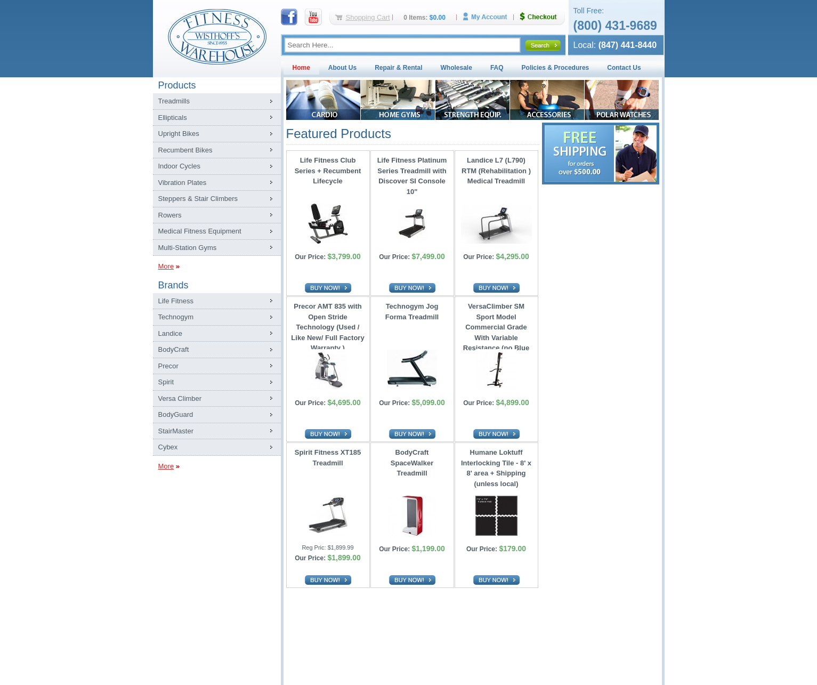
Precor (168, 366)
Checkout (543, 17)
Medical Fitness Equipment (199, 231)
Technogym (175, 317)
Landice (170, 333)
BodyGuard (175, 414)
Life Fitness (175, 301)
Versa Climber (180, 398)
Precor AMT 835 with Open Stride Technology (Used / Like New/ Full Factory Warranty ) (327, 324)
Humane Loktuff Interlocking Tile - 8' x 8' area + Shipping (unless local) (496, 468)
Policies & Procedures (555, 67)
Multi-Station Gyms (187, 248)
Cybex (168, 447)
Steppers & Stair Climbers (198, 199)
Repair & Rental (398, 67)
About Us (342, 67)
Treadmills (174, 101)
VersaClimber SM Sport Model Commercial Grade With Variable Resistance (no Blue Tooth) (496, 324)
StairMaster (175, 431)
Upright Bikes (178, 134)
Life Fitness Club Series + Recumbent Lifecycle (328, 170)
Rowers (170, 215)
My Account (488, 17)
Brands (173, 285)
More (166, 266)
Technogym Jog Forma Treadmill (412, 311)
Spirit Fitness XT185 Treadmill (328, 457)
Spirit (166, 382)
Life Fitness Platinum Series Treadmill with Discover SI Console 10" (412, 176)
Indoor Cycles (179, 166)
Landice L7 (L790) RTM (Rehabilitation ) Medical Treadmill (496, 170)
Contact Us (624, 67)
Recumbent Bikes (185, 150)
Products (177, 85)
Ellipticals (172, 118)
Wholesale (456, 67)
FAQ (497, 67)
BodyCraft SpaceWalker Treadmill (412, 462)
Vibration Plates (182, 183)
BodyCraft (173, 349)
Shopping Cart (368, 17)
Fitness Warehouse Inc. (217, 36)
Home (301, 67)
